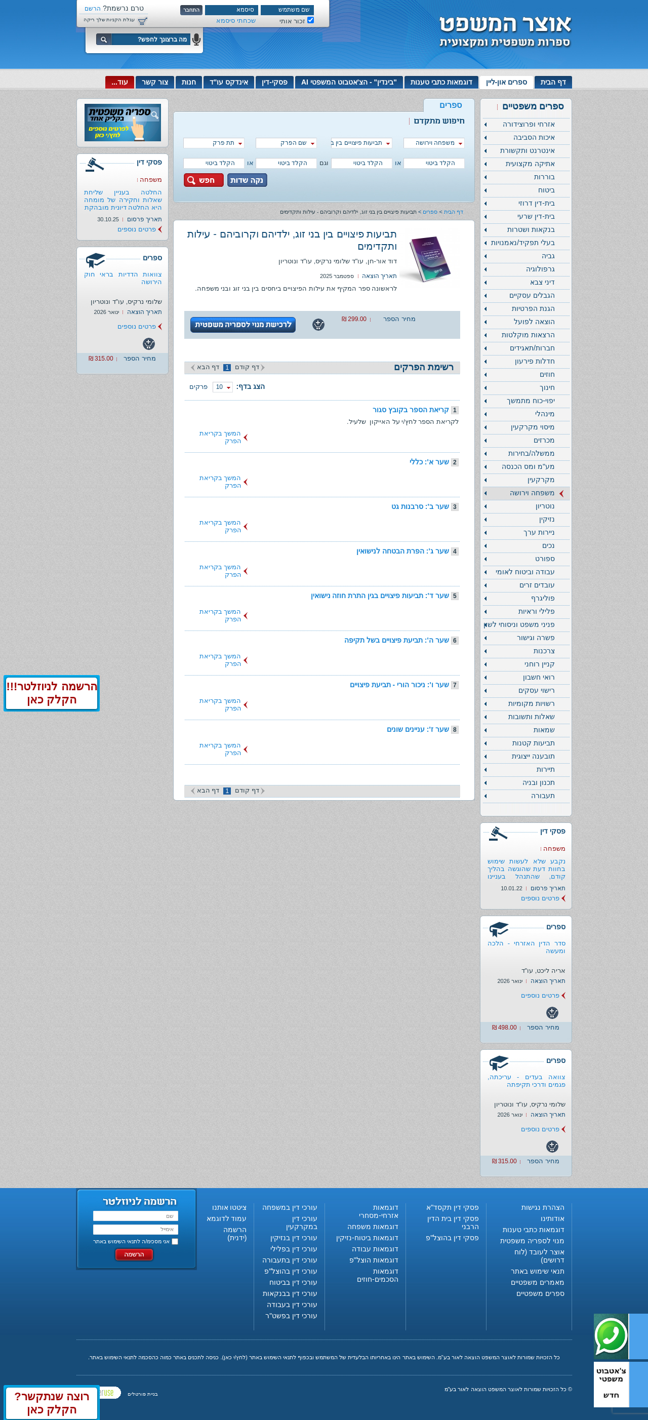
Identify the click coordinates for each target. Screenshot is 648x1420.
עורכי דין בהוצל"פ (290, 1271)
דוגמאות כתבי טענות (441, 82)
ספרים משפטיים (540, 1293)
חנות (189, 82)
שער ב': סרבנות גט (420, 506)
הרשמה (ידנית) (235, 1234)
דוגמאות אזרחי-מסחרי (378, 1211)
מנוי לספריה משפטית (532, 1241)
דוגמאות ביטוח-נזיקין (367, 1238)
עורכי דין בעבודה (292, 1304)
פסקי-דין (275, 82)
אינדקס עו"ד (229, 82)
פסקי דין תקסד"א (452, 1207)
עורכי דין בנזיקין (293, 1238)
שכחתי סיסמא (236, 20)
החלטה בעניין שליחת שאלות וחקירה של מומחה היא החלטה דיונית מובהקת (123, 199)
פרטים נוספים (540, 898)
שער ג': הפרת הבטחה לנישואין (402, 551)
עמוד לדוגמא (227, 1218)
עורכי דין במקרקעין (301, 1222)
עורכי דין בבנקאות (290, 1293)
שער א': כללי (429, 462)
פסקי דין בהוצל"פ (452, 1238)
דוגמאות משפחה (372, 1226)
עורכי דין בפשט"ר (291, 1316)
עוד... (119, 82)
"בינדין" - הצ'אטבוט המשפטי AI (349, 82)
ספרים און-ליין (507, 82)
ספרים (430, 212)
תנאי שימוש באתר (537, 1271)
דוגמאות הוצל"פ (373, 1260)
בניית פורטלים (143, 1394)
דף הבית (553, 82)
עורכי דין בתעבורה (289, 1260)
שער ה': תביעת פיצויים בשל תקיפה (396, 640)
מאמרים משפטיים (537, 1282)
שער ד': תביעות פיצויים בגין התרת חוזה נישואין (380, 595)
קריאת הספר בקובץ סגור (411, 410)
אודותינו (552, 1218)
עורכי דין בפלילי (293, 1249)
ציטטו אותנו (229, 1207)
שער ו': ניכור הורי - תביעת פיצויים (399, 685)
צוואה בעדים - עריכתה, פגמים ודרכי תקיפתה (526, 1080)
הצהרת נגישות (542, 1207)
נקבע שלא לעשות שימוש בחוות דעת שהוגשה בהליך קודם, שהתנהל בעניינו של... (526, 872)
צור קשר (155, 82)
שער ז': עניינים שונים (418, 729)
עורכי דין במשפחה (289, 1207)
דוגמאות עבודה (375, 1249)
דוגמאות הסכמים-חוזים (377, 1275)
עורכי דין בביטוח (293, 1282)
